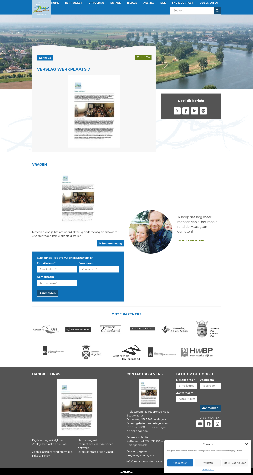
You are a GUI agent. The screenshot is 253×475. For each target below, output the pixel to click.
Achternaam (45, 276)
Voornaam (86, 263)
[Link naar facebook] (208, 423)
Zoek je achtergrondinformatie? (52, 451)
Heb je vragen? (87, 440)
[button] (246, 444)
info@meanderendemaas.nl (144, 461)
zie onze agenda (137, 431)
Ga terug (45, 57)
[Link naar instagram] (217, 423)
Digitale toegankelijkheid (48, 440)
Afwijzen (208, 462)
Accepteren (180, 462)
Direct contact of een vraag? (96, 451)
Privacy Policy (208, 469)
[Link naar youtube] (199, 423)
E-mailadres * (46, 263)
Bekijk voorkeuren (235, 462)
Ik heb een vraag (110, 243)
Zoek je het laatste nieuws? (49, 444)
